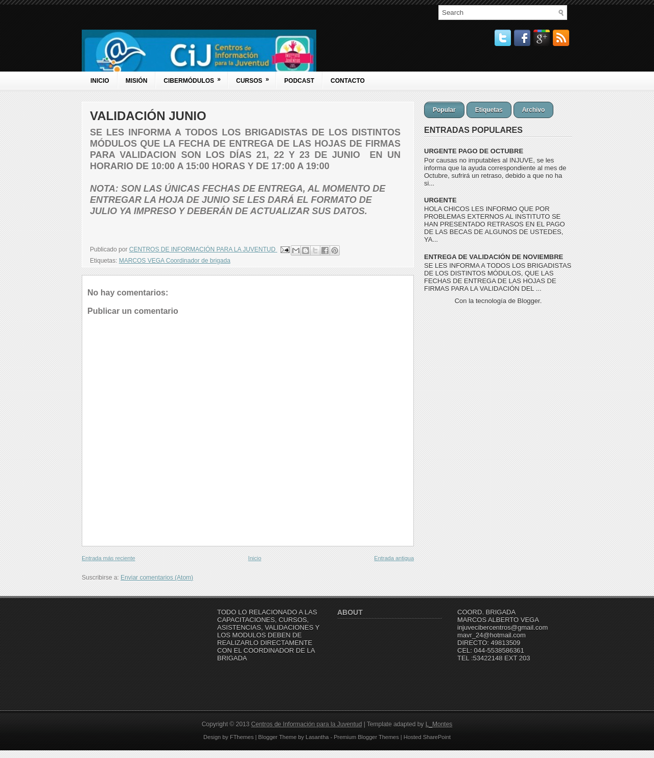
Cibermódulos (195, 78)
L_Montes (439, 724)
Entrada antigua (394, 558)
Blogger (529, 301)
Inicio (99, 80)
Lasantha (317, 737)
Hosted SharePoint (427, 737)
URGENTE (440, 200)
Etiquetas (489, 109)
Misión (137, 80)
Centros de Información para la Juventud (306, 724)
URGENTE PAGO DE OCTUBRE (473, 151)
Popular (444, 109)
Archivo (533, 109)
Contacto (348, 80)
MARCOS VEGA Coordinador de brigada (174, 260)
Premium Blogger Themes (366, 737)
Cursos (255, 78)
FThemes (241, 737)
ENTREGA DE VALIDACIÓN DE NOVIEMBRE (493, 257)
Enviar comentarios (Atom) (157, 577)
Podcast (299, 80)
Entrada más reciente (108, 558)
